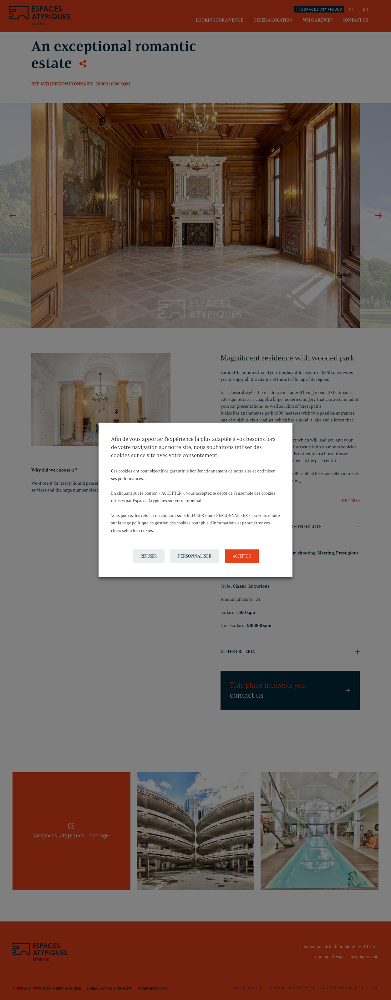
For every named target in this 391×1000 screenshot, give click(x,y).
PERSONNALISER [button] (194, 556)
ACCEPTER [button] (242, 556)
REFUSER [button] (148, 556)
